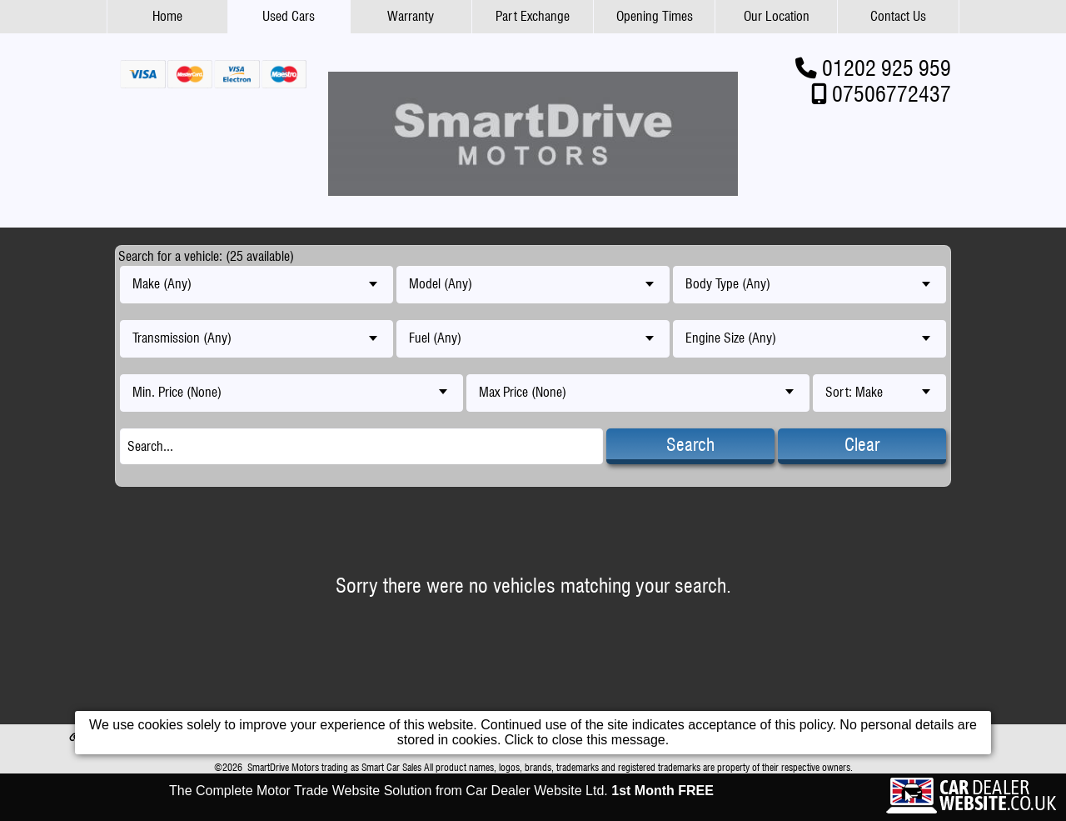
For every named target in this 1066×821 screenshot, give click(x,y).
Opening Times (654, 16)
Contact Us (898, 16)
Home (167, 16)
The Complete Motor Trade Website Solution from (441, 790)
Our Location (776, 16)
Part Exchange (533, 16)
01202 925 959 (886, 68)
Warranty (410, 16)
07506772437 (891, 94)
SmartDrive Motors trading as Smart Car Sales (334, 767)
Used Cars (288, 16)
